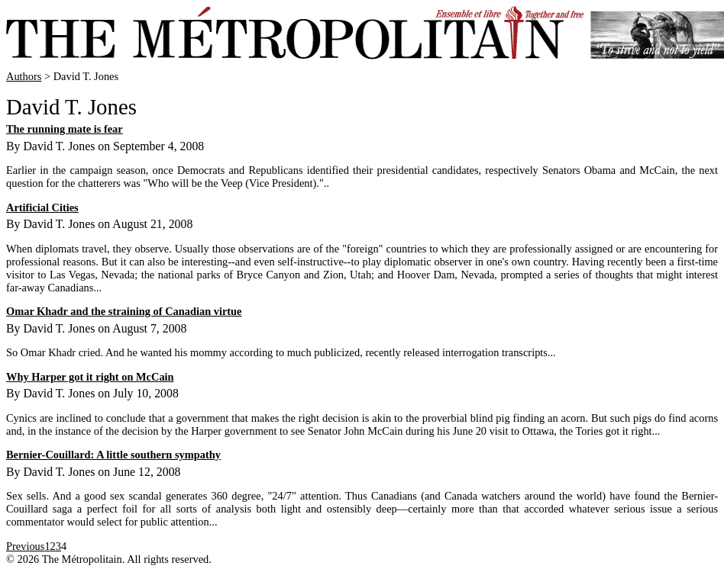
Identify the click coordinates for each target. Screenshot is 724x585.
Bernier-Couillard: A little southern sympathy (113, 454)
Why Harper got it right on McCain (90, 377)
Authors (23, 76)
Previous (25, 546)
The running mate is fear (64, 129)
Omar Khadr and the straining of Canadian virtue (124, 311)
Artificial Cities (42, 207)
